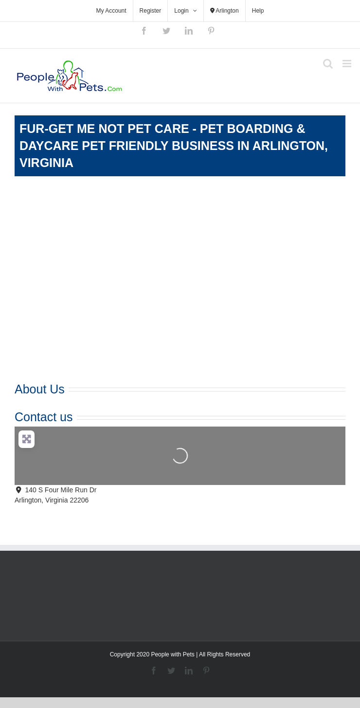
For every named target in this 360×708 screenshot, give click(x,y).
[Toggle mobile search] (328, 63)
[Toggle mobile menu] (347, 63)
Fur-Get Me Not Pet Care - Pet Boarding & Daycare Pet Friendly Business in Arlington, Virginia (173, 145)
